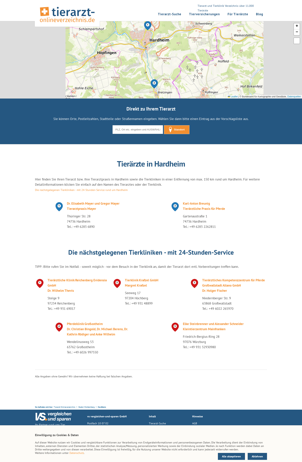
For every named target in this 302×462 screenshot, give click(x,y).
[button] (148, 26)
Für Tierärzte (238, 14)
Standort (177, 130)
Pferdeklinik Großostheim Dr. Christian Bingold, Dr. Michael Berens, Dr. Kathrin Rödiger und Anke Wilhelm (97, 329)
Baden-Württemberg (86, 407)
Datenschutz (76, 453)
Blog (259, 14)
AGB (194, 423)
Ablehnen (257, 456)
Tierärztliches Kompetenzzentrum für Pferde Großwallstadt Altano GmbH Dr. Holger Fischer (233, 285)
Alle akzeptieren (231, 456)
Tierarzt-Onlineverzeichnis (64, 407)
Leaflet (233, 96)
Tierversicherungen (204, 14)
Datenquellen (294, 96)
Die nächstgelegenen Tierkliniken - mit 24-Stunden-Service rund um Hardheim (81, 190)
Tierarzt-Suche (169, 14)
